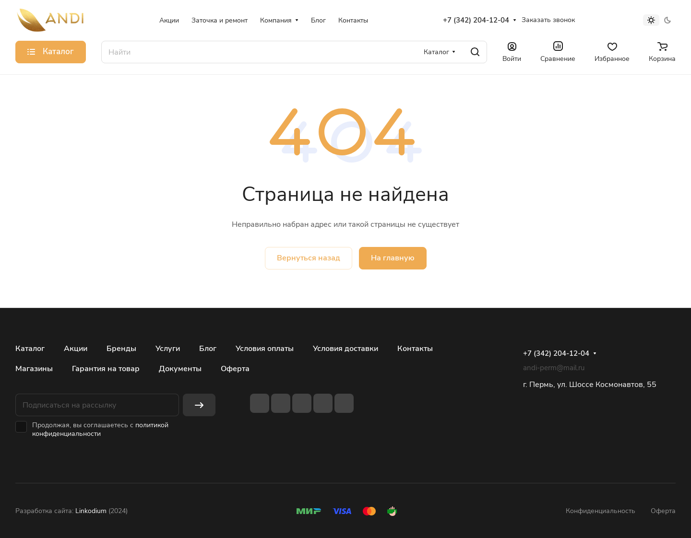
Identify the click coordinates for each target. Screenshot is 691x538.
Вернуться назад (308, 258)
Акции (75, 348)
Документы (180, 368)
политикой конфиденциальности (100, 429)
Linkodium (91, 510)
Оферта (235, 368)
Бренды (121, 348)
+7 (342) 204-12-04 (476, 20)
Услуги (167, 348)
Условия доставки (345, 348)
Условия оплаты (265, 348)
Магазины (34, 368)
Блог (207, 348)
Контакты (415, 348)
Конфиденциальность (600, 510)
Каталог (30, 348)
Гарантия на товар (106, 368)
